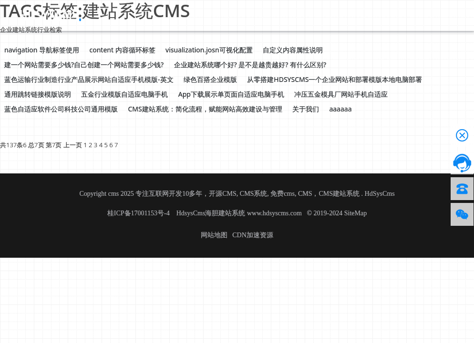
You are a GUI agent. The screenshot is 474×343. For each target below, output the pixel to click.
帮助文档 (256, 15)
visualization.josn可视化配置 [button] (209, 49)
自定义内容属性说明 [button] (293, 49)
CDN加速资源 (252, 235)
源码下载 (141, 15)
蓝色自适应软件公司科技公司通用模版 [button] (61, 108)
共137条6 (13, 145)
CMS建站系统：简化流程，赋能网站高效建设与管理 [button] (205, 108)
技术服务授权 (302, 15)
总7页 (36, 145)
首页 (110, 15)
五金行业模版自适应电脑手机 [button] (124, 94)
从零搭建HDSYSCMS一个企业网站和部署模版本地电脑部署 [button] (334, 79)
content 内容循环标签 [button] (122, 49)
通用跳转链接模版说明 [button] (37, 94)
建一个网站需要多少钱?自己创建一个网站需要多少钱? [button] (84, 64)
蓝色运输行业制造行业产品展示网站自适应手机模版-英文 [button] (89, 79)
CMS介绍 (180, 15)
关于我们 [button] (305, 108)
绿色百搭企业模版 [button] (210, 79)
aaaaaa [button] (340, 108)
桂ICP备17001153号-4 (139, 213)
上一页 (72, 145)
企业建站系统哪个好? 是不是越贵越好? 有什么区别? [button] (250, 64)
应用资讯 (218, 15)
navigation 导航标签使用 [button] (41, 49)
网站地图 (214, 235)
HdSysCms (380, 193)
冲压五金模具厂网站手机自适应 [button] (341, 94)
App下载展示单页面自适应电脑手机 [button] (231, 94)
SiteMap (355, 213)
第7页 (54, 145)
